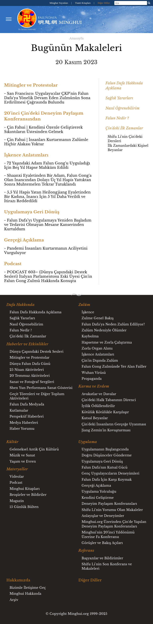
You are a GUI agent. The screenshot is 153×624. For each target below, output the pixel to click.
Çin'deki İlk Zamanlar (124, 128)
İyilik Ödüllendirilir (98, 406)
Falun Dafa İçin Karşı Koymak (107, 479)
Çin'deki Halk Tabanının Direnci (109, 400)
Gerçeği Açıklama (96, 485)
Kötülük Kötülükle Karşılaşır (105, 412)
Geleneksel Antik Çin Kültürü (34, 449)
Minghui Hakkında (25, 594)
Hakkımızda (18, 580)
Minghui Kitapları (25, 489)
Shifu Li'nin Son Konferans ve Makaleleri (107, 566)
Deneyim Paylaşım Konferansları (109, 504)
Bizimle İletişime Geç (28, 588)
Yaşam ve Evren (23, 461)
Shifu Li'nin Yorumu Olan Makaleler (112, 510)
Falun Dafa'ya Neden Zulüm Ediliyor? (113, 324)
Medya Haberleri (24, 423)
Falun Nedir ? (117, 118)
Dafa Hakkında (20, 305)
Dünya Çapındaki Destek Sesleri (36, 352)
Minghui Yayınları (59, 3)
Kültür (12, 442)
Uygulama (87, 442)
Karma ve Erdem (93, 386)
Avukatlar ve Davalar (99, 394)
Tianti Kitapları (83, 3)
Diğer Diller (104, 3)
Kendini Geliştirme (98, 498)
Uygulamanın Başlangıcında (105, 449)
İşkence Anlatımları (98, 354)
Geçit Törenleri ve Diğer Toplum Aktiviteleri (37, 396)
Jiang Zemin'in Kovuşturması (106, 430)
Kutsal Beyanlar (95, 418)
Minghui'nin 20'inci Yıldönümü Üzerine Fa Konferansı (108, 534)
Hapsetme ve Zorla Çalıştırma (107, 342)
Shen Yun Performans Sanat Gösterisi (41, 388)
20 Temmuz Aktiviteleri (30, 376)
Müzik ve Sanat (22, 455)
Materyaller (17, 469)
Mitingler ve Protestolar (29, 357)
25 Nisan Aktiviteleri (27, 370)
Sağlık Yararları (119, 98)
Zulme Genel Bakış (98, 318)
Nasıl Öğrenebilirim (122, 108)
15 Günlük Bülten (24, 507)
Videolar (17, 476)
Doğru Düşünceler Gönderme (107, 455)
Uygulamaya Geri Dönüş (102, 461)
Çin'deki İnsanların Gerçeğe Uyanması (114, 424)
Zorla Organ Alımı (97, 348)
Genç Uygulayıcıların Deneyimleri (110, 473)
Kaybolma (90, 336)
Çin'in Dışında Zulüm (100, 360)
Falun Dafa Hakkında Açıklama (36, 312)
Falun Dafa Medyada (27, 404)
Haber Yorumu (22, 429)
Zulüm (84, 305)
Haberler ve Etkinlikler (27, 344)
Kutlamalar (19, 410)
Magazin (17, 501)
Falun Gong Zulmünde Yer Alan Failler (114, 366)
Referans (86, 550)
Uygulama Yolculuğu (99, 491)
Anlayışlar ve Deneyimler (103, 516)
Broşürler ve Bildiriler (28, 495)
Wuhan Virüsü (94, 373)
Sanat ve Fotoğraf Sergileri (32, 382)
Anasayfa (76, 38)
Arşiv (14, 600)
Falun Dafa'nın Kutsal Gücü (105, 467)
